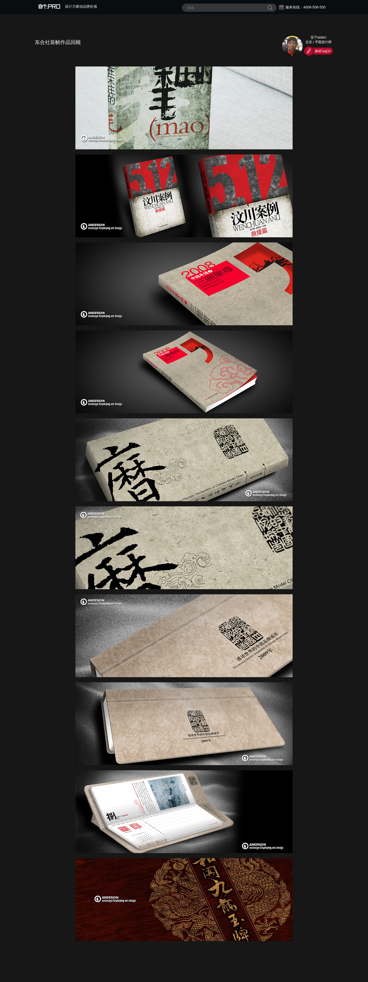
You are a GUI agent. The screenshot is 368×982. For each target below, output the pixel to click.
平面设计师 (323, 42)
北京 (308, 42)
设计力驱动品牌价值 (68, 6)
